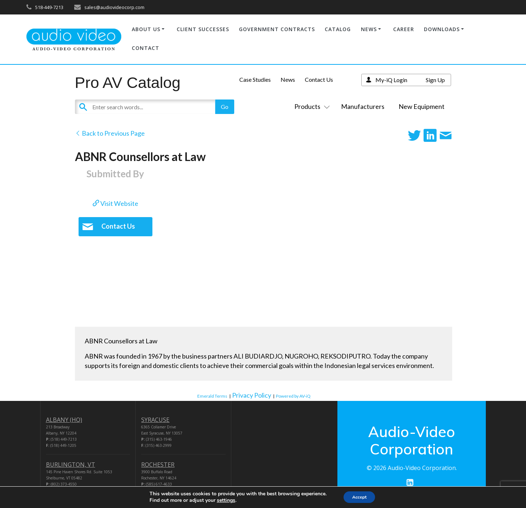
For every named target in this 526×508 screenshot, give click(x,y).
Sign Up (435, 79)
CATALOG (338, 29)
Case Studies (255, 79)
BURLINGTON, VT (70, 465)
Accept (359, 496)
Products (310, 106)
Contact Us (319, 79)
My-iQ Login (391, 79)
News (288, 79)
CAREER (403, 29)
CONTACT (145, 48)
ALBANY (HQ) (64, 420)
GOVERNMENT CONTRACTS (277, 29)
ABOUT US (146, 29)
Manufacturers (362, 106)
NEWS (369, 29)
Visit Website (115, 203)
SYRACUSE (155, 420)
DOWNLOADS (442, 29)
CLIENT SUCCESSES (203, 29)
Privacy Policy (251, 395)
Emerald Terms (212, 396)
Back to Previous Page (110, 133)
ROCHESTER (157, 465)
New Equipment (422, 106)
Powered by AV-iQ (293, 396)
